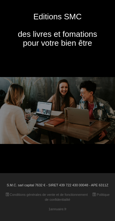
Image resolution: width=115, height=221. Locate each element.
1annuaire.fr (57, 209)
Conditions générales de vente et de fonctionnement (47, 194)
